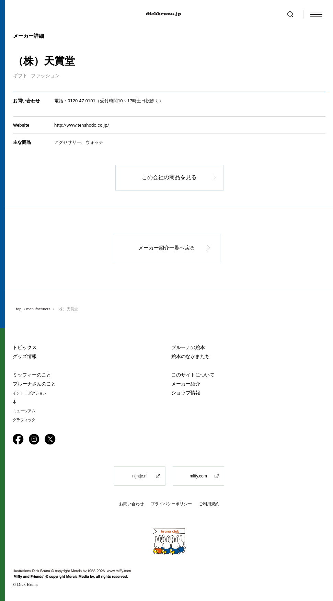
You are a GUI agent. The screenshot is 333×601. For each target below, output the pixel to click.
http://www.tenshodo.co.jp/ (81, 125)
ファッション (45, 75)
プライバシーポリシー (171, 504)
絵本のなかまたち (190, 356)
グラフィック (24, 420)
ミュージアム (24, 411)
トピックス (25, 347)
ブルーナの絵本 (188, 347)
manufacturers (38, 309)
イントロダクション (30, 393)
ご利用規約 (209, 504)
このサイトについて (193, 375)
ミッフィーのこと (32, 375)
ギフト (20, 75)
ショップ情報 (185, 393)
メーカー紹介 (185, 384)
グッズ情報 (25, 356)
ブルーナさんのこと (34, 384)
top (18, 309)
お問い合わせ (131, 504)
